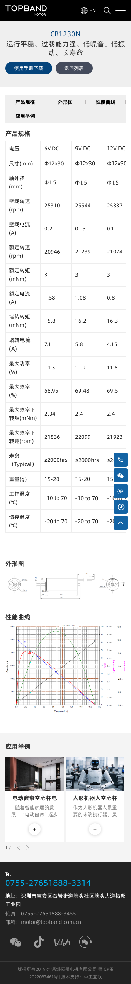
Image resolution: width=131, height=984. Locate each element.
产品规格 (25, 102)
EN (92, 10)
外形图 (65, 102)
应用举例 (25, 116)
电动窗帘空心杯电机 (34, 798)
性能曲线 (105, 102)
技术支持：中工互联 (81, 977)
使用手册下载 (28, 68)
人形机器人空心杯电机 (95, 798)
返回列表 (74, 68)
